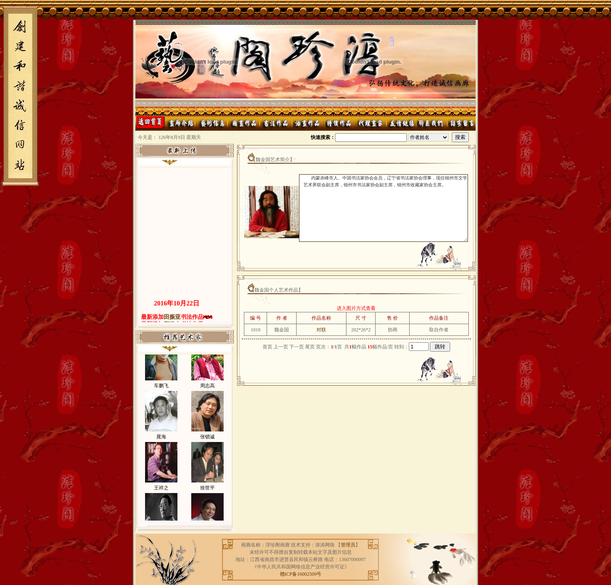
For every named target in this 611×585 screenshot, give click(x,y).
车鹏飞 (161, 391)
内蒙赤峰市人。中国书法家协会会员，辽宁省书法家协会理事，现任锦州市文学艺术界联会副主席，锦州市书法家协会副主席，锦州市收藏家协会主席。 (383, 208)
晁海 (161, 442)
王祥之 (161, 493)
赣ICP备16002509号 (301, 574)
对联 (321, 330)
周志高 (207, 391)
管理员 (348, 545)
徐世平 (207, 493)
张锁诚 (207, 442)
